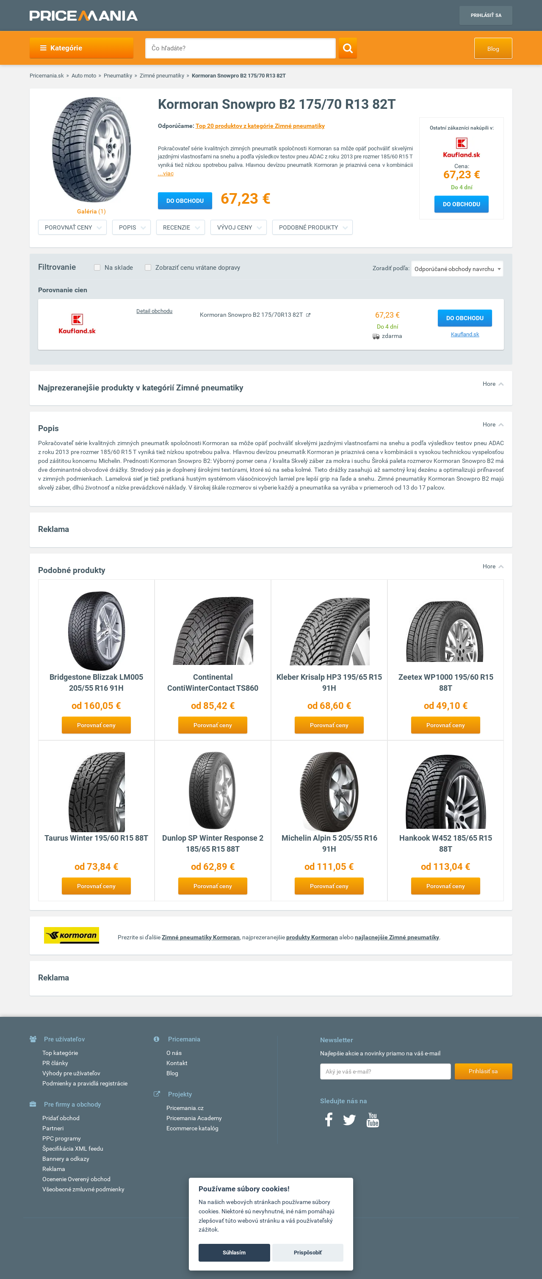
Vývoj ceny (234, 227)
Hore (489, 383)
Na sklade (119, 267)
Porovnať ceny (68, 227)
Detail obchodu (154, 311)
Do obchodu (461, 204)
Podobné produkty (308, 227)
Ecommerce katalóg (192, 1128)
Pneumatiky (118, 75)
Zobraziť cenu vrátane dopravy (197, 267)
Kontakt (177, 1063)
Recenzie (176, 227)
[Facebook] (328, 1122)
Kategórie (61, 48)
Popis (127, 227)
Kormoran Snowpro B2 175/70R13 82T (252, 314)
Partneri (53, 1128)
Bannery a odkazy (65, 1158)
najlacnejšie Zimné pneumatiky (397, 937)
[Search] (348, 48)
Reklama (53, 1168)
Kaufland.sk (465, 334)
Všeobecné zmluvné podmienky (83, 1189)
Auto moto (84, 75)
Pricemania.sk (47, 75)
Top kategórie (60, 1052)
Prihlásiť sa (486, 15)
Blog (493, 48)
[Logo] (461, 146)
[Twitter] (349, 1122)
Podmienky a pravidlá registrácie (84, 1083)
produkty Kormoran (312, 937)
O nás (174, 1052)
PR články (55, 1063)
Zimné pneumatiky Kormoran (201, 937)
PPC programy (61, 1138)
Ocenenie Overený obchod (76, 1179)
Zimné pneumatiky (162, 75)
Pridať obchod (61, 1118)
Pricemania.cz (185, 1108)
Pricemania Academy (194, 1118)
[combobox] (457, 268)
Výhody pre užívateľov (71, 1073)
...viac (166, 173)
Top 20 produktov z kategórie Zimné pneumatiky (260, 125)
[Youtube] (372, 1122)
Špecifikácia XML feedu (72, 1148)
